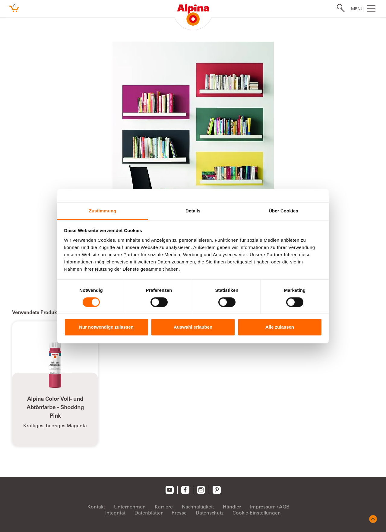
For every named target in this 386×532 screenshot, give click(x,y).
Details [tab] (193, 210)
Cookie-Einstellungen (257, 513)
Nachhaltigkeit (198, 507)
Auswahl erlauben (193, 327)
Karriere (164, 507)
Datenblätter (148, 513)
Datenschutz (209, 513)
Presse (179, 513)
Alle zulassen (279, 327)
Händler (232, 507)
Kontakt (96, 507)
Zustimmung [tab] (102, 210)
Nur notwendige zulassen (106, 327)
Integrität (115, 513)
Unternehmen (130, 507)
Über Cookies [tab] (283, 210)
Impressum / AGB (270, 507)
